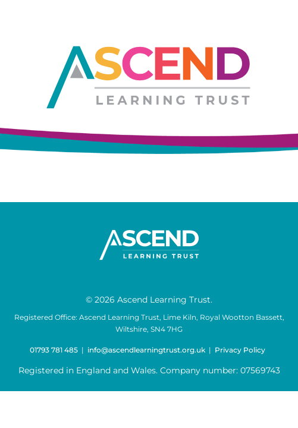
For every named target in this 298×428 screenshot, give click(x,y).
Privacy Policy (240, 349)
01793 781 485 (54, 349)
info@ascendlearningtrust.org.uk (146, 349)
